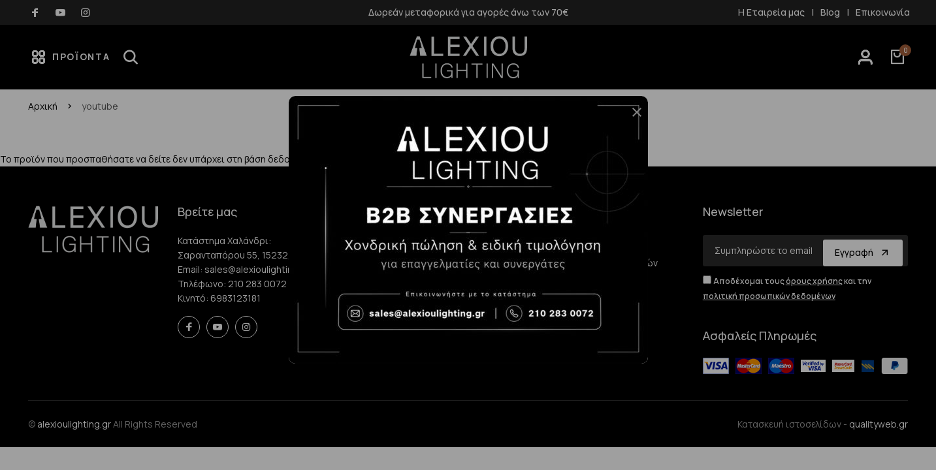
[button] (631, 117)
